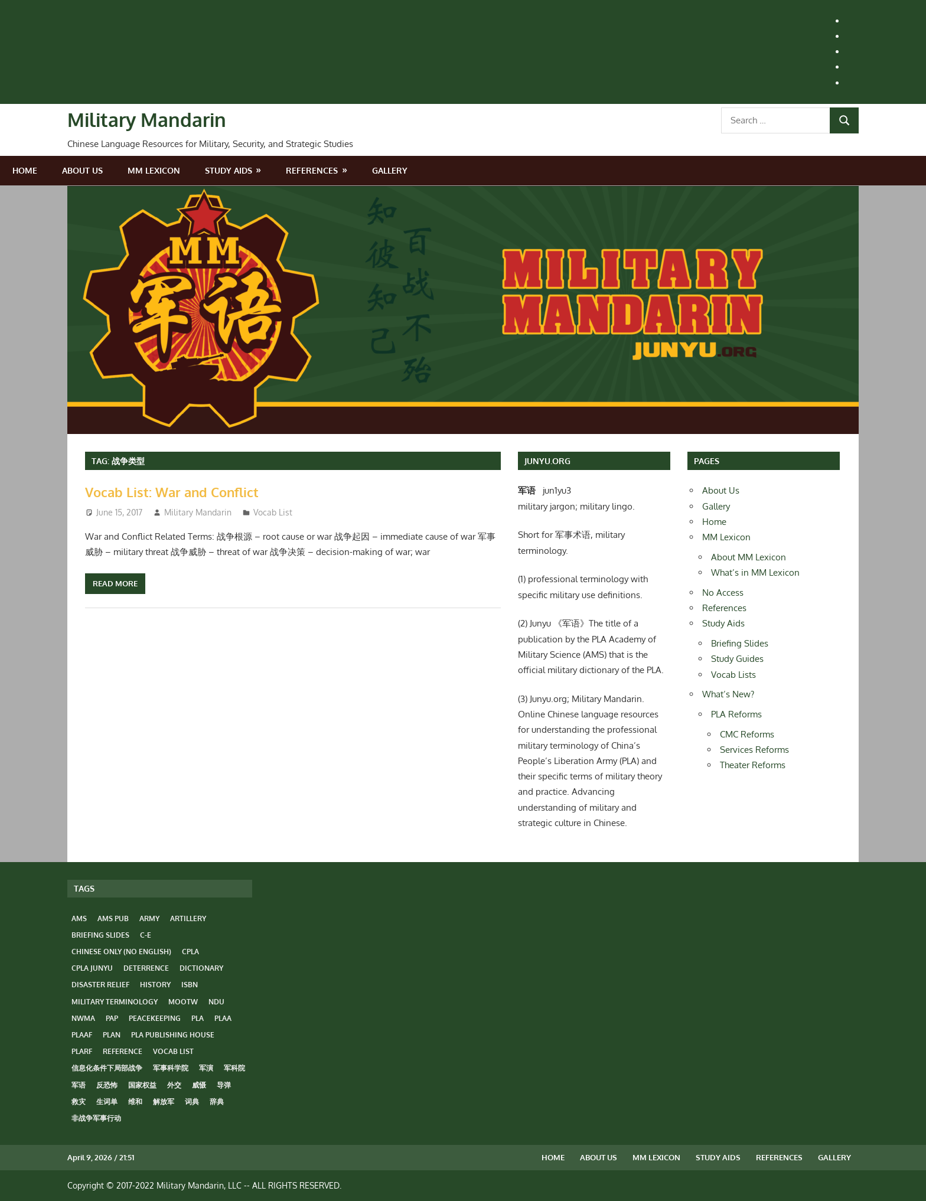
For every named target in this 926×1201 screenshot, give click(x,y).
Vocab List (272, 512)
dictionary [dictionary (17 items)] (201, 968)
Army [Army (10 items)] (149, 918)
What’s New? (728, 694)
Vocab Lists (733, 674)
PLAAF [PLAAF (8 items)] (81, 1034)
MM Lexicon (154, 170)
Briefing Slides (739, 643)
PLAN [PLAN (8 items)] (111, 1034)
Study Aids (228, 170)
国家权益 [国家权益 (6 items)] (142, 1085)
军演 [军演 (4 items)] (206, 1067)
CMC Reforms (747, 734)
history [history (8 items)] (155, 984)
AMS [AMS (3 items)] (79, 918)
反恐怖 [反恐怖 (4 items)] (107, 1085)
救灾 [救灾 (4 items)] (78, 1101)
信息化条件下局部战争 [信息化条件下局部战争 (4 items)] (106, 1067)
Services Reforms (754, 749)
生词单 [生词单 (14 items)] (107, 1101)
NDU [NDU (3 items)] (216, 1001)
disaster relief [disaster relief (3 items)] (100, 984)
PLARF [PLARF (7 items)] (81, 1051)
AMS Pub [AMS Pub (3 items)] (113, 918)
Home (24, 170)
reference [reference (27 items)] (122, 1051)
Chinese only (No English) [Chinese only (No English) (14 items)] (121, 951)
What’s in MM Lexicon (755, 572)
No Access (723, 592)
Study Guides (737, 658)
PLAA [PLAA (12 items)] (222, 1018)
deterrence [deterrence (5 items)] (146, 968)
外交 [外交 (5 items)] (174, 1085)
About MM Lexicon (748, 557)
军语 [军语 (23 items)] (78, 1085)
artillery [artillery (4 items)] (188, 918)
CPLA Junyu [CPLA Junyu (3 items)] (92, 968)
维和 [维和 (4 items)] (135, 1101)
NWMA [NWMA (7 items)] (83, 1018)
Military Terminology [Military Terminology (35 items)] (114, 1001)
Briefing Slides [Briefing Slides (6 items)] (100, 935)
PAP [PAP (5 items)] (112, 1018)
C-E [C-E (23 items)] (145, 935)
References (312, 170)
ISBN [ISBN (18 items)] (189, 984)
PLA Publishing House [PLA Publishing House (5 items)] (172, 1034)
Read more (115, 583)
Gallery (389, 170)
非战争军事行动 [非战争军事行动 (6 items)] (96, 1118)
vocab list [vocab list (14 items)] (173, 1051)
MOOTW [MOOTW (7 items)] (183, 1001)
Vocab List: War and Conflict (172, 492)
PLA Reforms (736, 714)
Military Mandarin (146, 119)
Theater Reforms (752, 765)
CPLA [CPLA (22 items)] (190, 951)
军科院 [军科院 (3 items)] (234, 1067)
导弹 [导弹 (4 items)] (224, 1085)
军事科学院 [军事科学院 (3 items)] (170, 1067)
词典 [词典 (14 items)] (192, 1101)
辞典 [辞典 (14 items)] (217, 1101)
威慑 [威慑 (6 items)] (199, 1085)
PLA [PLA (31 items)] (197, 1018)
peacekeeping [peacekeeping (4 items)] (155, 1018)
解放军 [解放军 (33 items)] (163, 1101)
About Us (82, 170)
